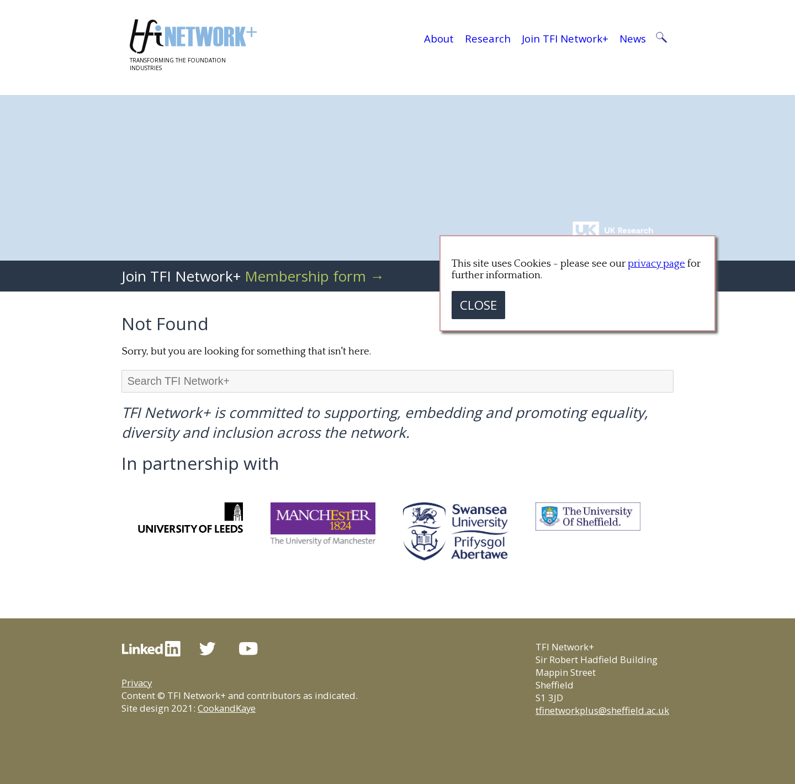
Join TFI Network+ (565, 38)
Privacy (136, 682)
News (632, 38)
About (439, 38)
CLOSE (478, 305)
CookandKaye (227, 708)
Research (488, 38)
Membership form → (314, 276)
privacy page (656, 263)
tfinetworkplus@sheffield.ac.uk (602, 710)
